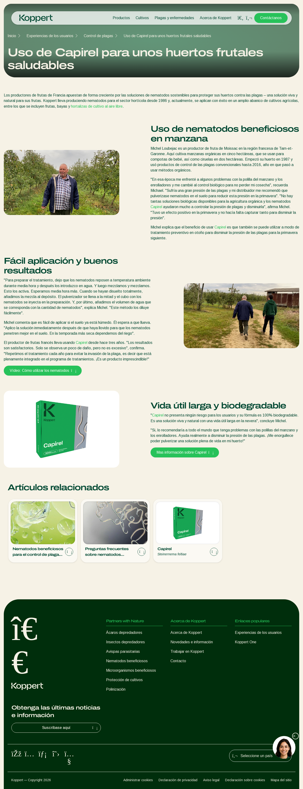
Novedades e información (191, 642)
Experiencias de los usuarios (50, 36)
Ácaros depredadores (124, 633)
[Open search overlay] (240, 18)
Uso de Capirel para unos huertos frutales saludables (167, 36)
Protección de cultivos (124, 680)
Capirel (156, 207)
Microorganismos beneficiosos (131, 670)
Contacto (178, 661)
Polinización (115, 689)
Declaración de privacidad (178, 780)
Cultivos (142, 18)
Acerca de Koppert (216, 18)
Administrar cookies (138, 780)
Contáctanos (271, 18)
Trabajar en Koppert (187, 651)
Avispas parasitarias (123, 651)
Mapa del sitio (281, 780)
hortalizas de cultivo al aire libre (97, 106)
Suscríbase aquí (70, 728)
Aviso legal (211, 780)
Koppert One (245, 642)
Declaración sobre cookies (245, 780)
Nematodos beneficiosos (127, 661)
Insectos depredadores (125, 642)
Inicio (12, 36)
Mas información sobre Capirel (184, 452)
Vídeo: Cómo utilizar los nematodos (43, 370)
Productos (121, 18)
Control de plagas (98, 36)
